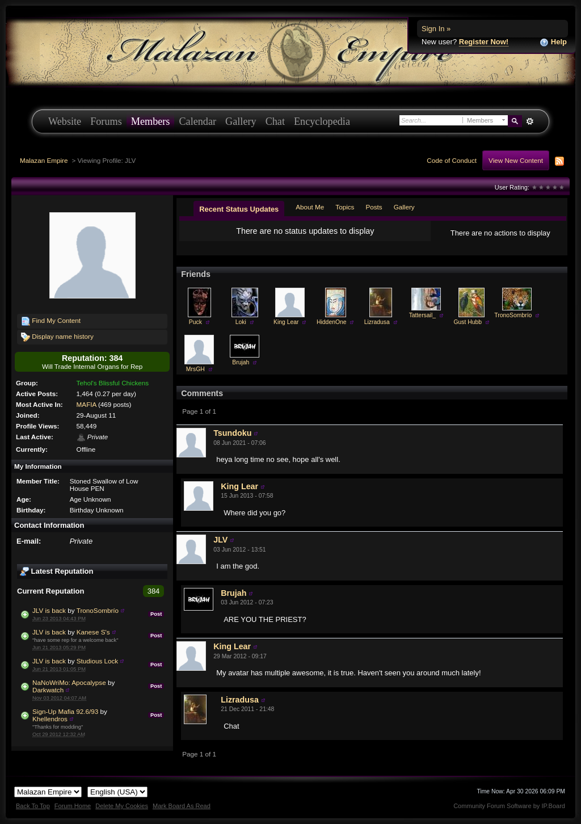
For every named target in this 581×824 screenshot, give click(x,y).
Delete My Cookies (121, 805)
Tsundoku (232, 433)
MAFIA (86, 404)
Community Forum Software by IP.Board (509, 805)
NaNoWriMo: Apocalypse (69, 682)
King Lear (285, 322)
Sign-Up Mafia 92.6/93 (65, 711)
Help (553, 42)
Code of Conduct (452, 160)
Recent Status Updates (239, 209)
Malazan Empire (44, 160)
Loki (240, 322)
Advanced (530, 121)
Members (150, 121)
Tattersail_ (422, 315)
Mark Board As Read (181, 805)
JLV (220, 539)
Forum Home (72, 805)
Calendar (197, 121)
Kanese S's (93, 632)
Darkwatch (48, 689)
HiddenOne (332, 322)
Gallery (240, 121)
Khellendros (50, 718)
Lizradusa (377, 322)
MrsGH (195, 369)
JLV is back (49, 610)
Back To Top (33, 805)
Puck (195, 322)
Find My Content (51, 321)
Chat (275, 121)
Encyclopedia (322, 121)
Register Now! (483, 41)
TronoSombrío (98, 610)
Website (64, 121)
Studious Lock (97, 661)
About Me (310, 207)
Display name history (57, 337)
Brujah (240, 362)
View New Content (516, 160)
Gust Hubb (467, 322)
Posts (373, 207)
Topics (344, 207)
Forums (106, 121)
